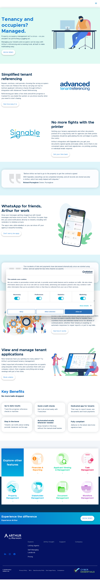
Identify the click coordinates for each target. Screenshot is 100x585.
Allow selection (50, 311)
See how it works (59, 331)
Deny (21, 311)
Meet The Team (81, 550)
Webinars (47, 550)
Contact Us (79, 558)
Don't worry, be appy (11, 233)
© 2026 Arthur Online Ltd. (7, 576)
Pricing (30, 557)
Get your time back (60, 154)
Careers (78, 554)
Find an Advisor (65, 557)
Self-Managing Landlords (33, 551)
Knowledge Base (65, 545)
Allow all (79, 311)
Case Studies (48, 562)
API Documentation (65, 551)
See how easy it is (10, 104)
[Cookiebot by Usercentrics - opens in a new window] (83, 272)
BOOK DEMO (8, 52)
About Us (78, 545)
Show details (84, 306)
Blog (45, 545)
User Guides (48, 558)
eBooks (46, 554)
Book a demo (8, 377)
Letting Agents (33, 545)
